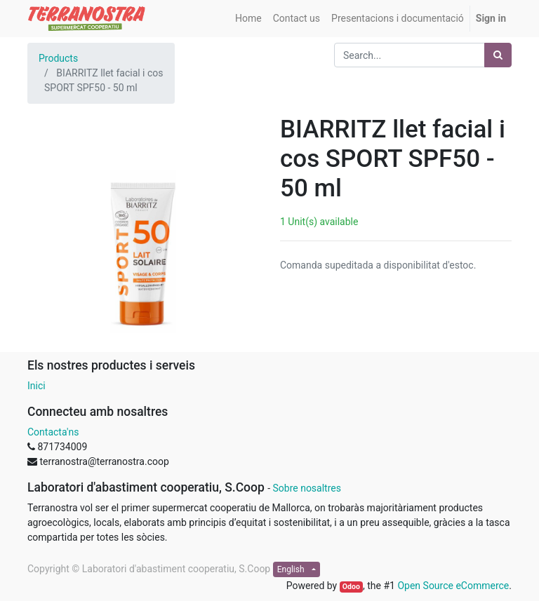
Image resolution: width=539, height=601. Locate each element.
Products (58, 58)
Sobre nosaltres (306, 488)
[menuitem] (248, 19)
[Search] (498, 55)
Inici (36, 385)
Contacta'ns (53, 432)
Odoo (351, 586)
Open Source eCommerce (453, 585)
